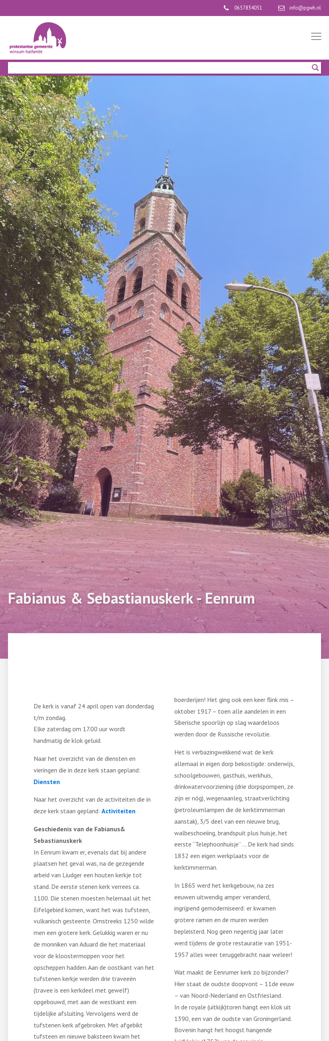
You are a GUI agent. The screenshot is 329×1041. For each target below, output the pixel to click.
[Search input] (161, 67)
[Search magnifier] (315, 67)
